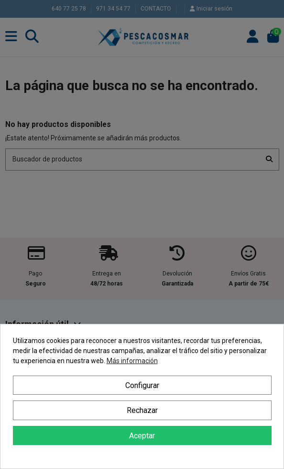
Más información (132, 361)
